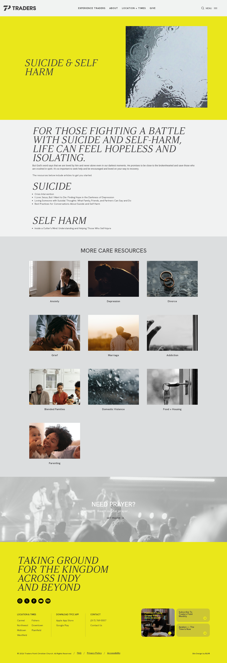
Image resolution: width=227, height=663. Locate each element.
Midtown (21, 630)
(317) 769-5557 (98, 620)
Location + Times (134, 8)
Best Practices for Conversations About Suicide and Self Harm (67, 203)
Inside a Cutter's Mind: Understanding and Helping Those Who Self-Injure (73, 228)
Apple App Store (65, 620)
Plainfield (36, 630)
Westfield (22, 635)
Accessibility (113, 653)
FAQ (79, 653)
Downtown (37, 625)
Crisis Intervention (44, 194)
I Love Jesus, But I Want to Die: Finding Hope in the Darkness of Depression (74, 197)
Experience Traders (91, 8)
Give (153, 8)
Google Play (62, 625)
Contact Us (96, 625)
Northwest (22, 625)
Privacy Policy (94, 653)
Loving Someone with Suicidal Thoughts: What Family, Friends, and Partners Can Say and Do (83, 200)
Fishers (35, 620)
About (113, 8)
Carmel (21, 620)
